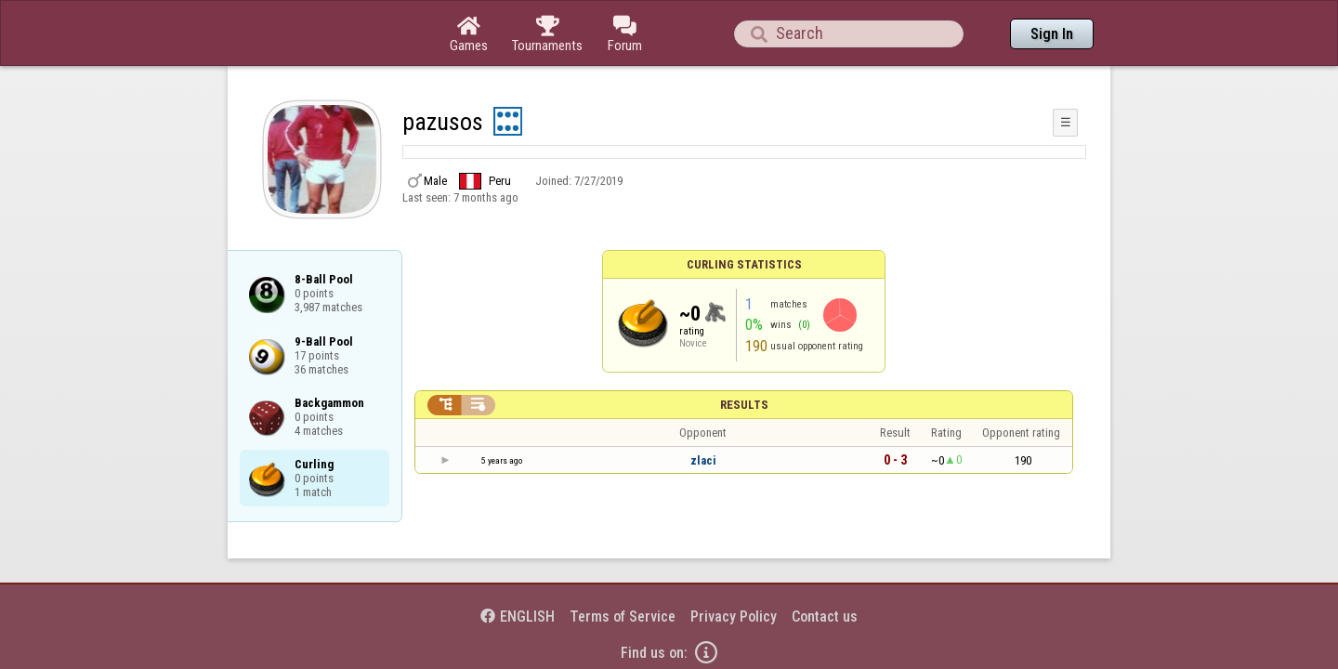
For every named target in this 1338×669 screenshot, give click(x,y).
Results (744, 354)
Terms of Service (623, 565)
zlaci (703, 409)
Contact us (825, 565)
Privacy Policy (733, 565)
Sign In (1051, 34)
